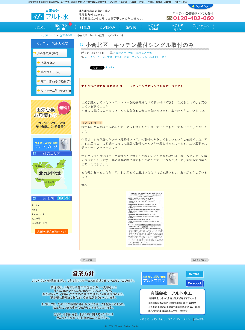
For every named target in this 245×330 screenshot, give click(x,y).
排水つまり (48, 71)
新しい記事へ (199, 260)
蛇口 (164, 57)
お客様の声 (107, 27)
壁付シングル (139, 57)
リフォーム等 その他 (54, 90)
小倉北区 (154, 57)
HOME (40, 27)
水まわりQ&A (177, 27)
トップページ (47, 35)
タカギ (101, 57)
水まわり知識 (154, 27)
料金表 (85, 27)
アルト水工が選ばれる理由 (62, 27)
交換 (110, 57)
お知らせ (144, 319)
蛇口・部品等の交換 (53, 81)
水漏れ (45, 62)
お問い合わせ (158, 319)
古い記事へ (88, 260)
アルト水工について (201, 27)
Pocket (110, 67)
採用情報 (199, 319)
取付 (127, 57)
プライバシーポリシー (180, 319)
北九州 (118, 57)
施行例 (131, 27)
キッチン (90, 57)
